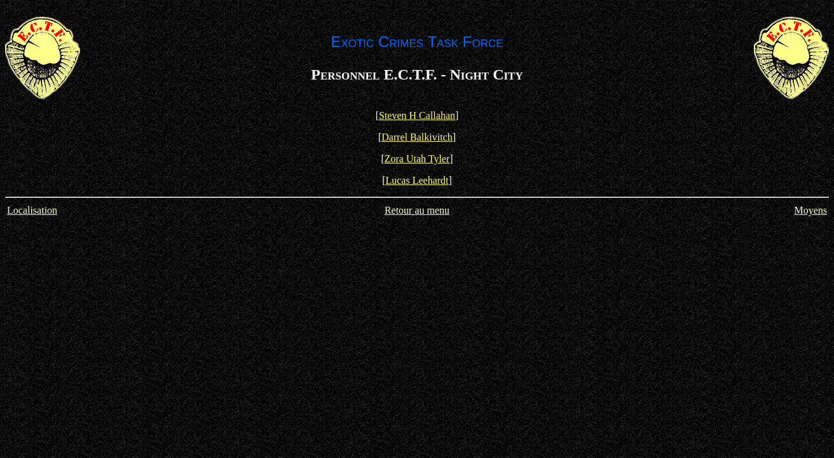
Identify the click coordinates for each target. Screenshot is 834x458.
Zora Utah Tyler (417, 158)
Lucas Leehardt (416, 180)
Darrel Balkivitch (417, 137)
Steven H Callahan (417, 115)
